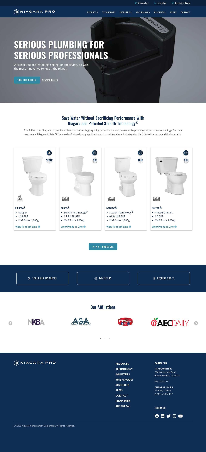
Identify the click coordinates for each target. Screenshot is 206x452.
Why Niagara (143, 12)
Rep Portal (123, 406)
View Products (50, 80)
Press (173, 12)
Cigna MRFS (123, 401)
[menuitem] (92, 12)
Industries (126, 12)
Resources (160, 12)
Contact (185, 12)
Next (195, 322)
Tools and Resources (42, 278)
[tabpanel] (36, 322)
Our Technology (27, 80)
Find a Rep (160, 3)
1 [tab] (100, 338)
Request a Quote (181, 3)
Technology (108, 12)
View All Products (103, 247)
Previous (9, 322)
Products (92, 12)
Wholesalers (141, 3)
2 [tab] (104, 338)
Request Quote (164, 278)
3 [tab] (109, 338)
